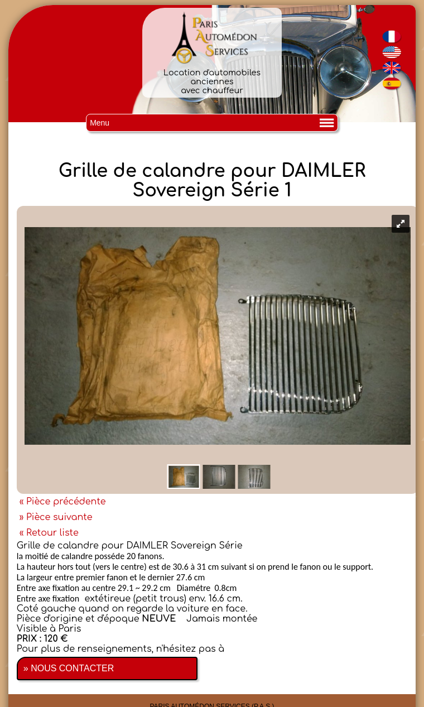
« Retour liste (49, 533)
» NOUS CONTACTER (68, 668)
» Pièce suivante (56, 517)
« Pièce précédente (63, 502)
